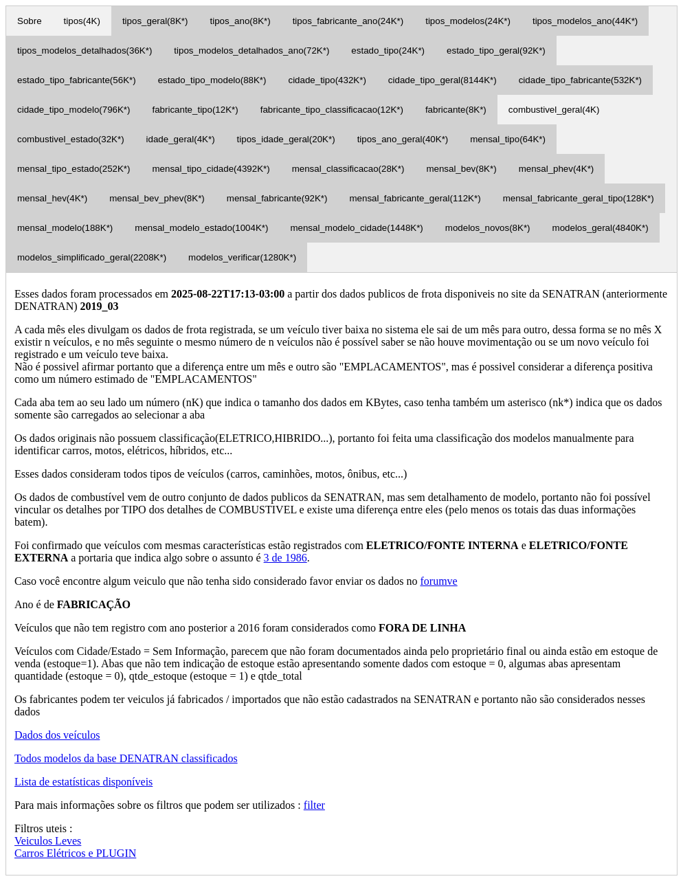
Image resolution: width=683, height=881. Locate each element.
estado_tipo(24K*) (388, 50)
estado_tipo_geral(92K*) (496, 50)
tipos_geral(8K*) (155, 21)
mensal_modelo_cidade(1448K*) (356, 228)
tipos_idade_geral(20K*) (286, 139)
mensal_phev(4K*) (556, 169)
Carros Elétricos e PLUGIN (75, 853)
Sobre (29, 21)
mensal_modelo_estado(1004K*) (201, 228)
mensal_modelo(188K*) (65, 228)
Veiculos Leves (47, 841)
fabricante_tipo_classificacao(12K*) (331, 109)
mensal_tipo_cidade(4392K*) (211, 169)
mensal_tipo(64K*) (508, 139)
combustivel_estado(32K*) (70, 139)
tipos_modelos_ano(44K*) (585, 21)
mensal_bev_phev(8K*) (157, 198)
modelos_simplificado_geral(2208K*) (91, 257)
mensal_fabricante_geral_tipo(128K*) (578, 198)
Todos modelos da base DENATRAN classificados (126, 758)
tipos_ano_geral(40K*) (403, 139)
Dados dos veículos (57, 735)
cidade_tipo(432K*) (327, 80)
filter (314, 805)
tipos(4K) (82, 21)
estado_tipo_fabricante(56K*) (76, 80)
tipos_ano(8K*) (240, 21)
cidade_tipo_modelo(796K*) (74, 109)
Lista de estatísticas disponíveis (83, 782)
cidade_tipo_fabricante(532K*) (580, 80)
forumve (438, 581)
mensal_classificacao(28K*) (348, 169)
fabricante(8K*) (455, 109)
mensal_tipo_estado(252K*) (74, 169)
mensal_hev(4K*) (52, 198)
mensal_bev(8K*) (461, 169)
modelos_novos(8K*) (487, 228)
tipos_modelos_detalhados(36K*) (84, 50)
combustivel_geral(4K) (554, 109)
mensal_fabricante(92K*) (277, 198)
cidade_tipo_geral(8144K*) (442, 80)
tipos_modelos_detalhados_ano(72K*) (251, 50)
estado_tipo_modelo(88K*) (212, 80)
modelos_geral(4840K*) (600, 228)
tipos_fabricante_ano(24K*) (348, 21)
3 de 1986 (285, 558)
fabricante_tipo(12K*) (195, 109)
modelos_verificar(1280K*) (242, 257)
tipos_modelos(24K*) (468, 21)
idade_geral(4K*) (180, 139)
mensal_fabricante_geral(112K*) (414, 198)
